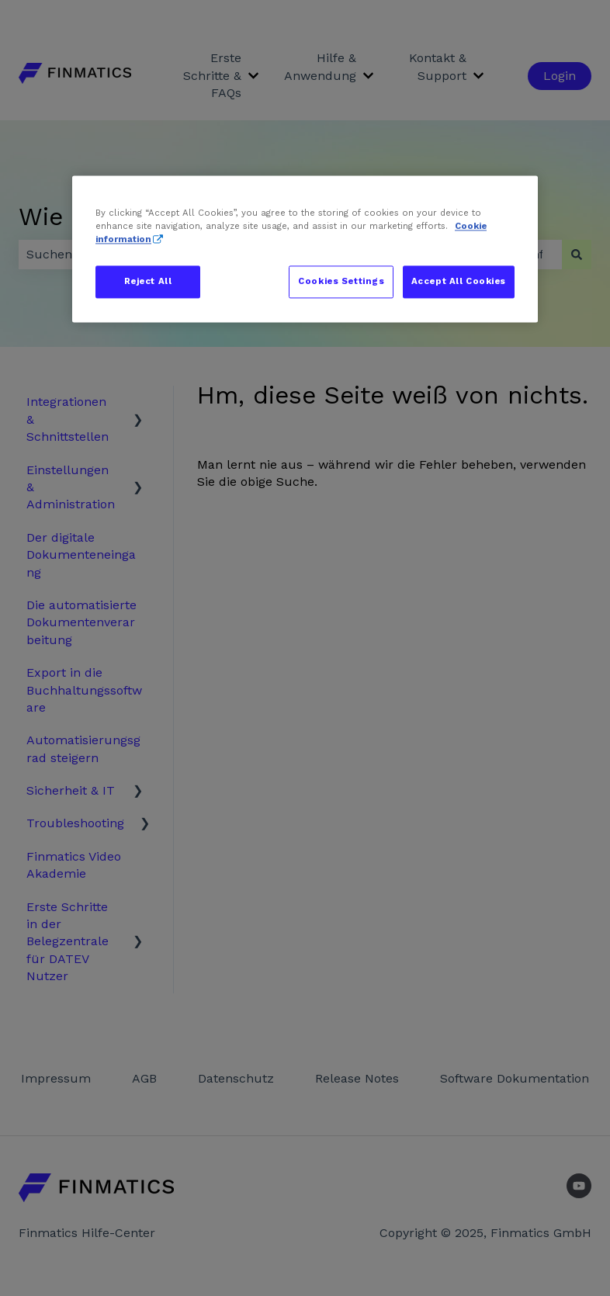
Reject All (148, 280)
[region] (305, 248)
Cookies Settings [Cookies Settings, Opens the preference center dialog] (341, 280)
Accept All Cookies (458, 280)
